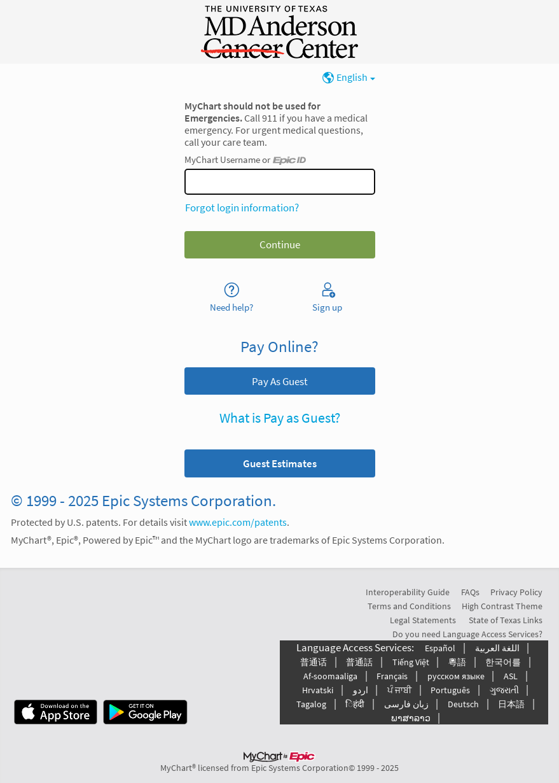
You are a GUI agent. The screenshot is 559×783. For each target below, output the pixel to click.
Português (450, 690)
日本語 (511, 704)
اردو (360, 690)
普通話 (359, 662)
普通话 (313, 662)
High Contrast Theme (502, 606)
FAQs (470, 592)
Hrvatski (317, 690)
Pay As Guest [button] (280, 381)
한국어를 (503, 662)
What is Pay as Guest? (279, 418)
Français (392, 676)
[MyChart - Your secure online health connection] (279, 32)
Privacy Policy (516, 592)
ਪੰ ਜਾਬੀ (399, 690)
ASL (511, 676)
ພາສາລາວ (411, 718)
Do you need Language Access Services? (467, 634)
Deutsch (463, 704)
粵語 (457, 662)
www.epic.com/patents (238, 522)
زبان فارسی (406, 704)
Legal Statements (423, 620)
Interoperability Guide (408, 592)
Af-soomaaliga (330, 676)
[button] (279, 463)
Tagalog (311, 704)
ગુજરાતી (504, 690)
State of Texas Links (505, 620)
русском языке (456, 676)
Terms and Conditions (409, 606)
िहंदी (354, 704)
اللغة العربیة (497, 648)
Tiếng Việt (410, 662)
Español (440, 648)
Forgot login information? (242, 208)
